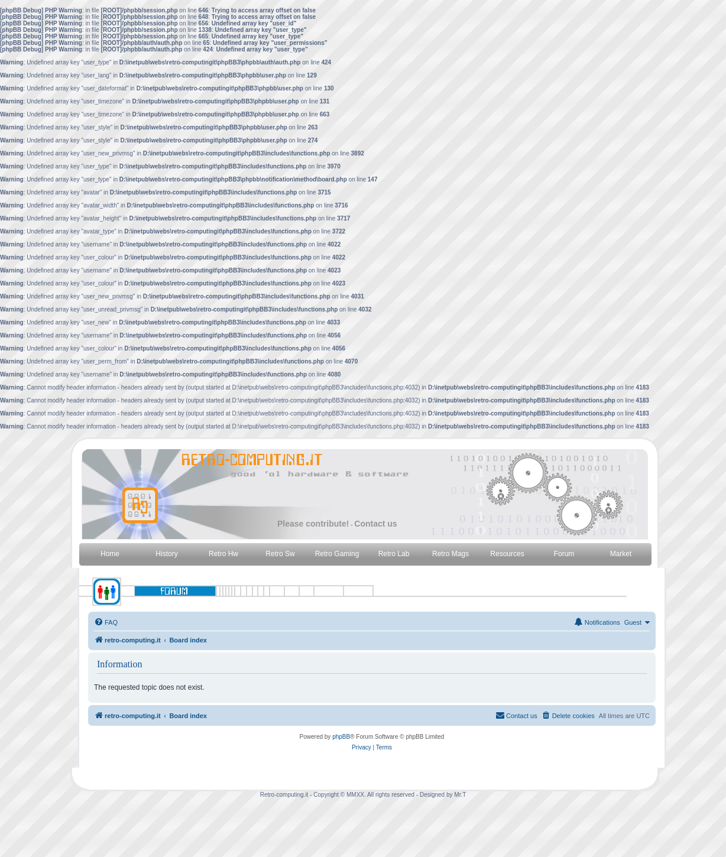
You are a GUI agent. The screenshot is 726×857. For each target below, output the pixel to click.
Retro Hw (223, 554)
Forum (564, 554)
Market (621, 554)
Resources (507, 554)
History (166, 554)
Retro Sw (279, 554)
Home (110, 554)
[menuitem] (106, 622)
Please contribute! (313, 523)
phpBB (341, 736)
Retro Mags (450, 554)
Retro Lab (394, 554)
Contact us (375, 523)
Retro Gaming (337, 554)
